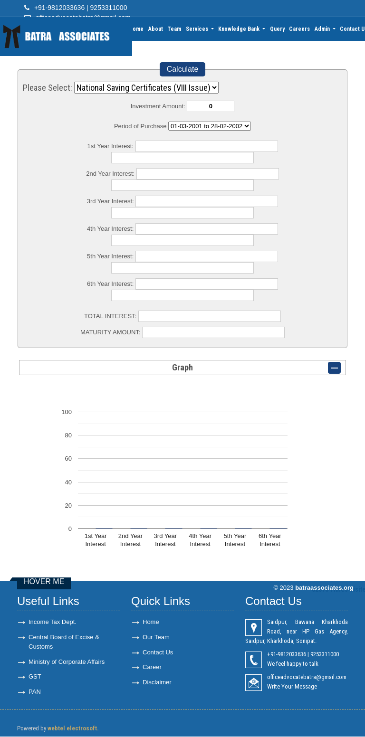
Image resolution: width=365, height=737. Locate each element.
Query (277, 29)
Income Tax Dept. (53, 621)
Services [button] (199, 29)
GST (35, 676)
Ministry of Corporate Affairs (67, 661)
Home (137, 29)
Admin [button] (323, 29)
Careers (299, 29)
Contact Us (158, 652)
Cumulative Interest (209, 126)
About (156, 29)
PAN (35, 692)
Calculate (183, 69)
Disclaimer (157, 682)
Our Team (156, 637)
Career (152, 667)
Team (175, 29)
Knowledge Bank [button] (240, 29)
